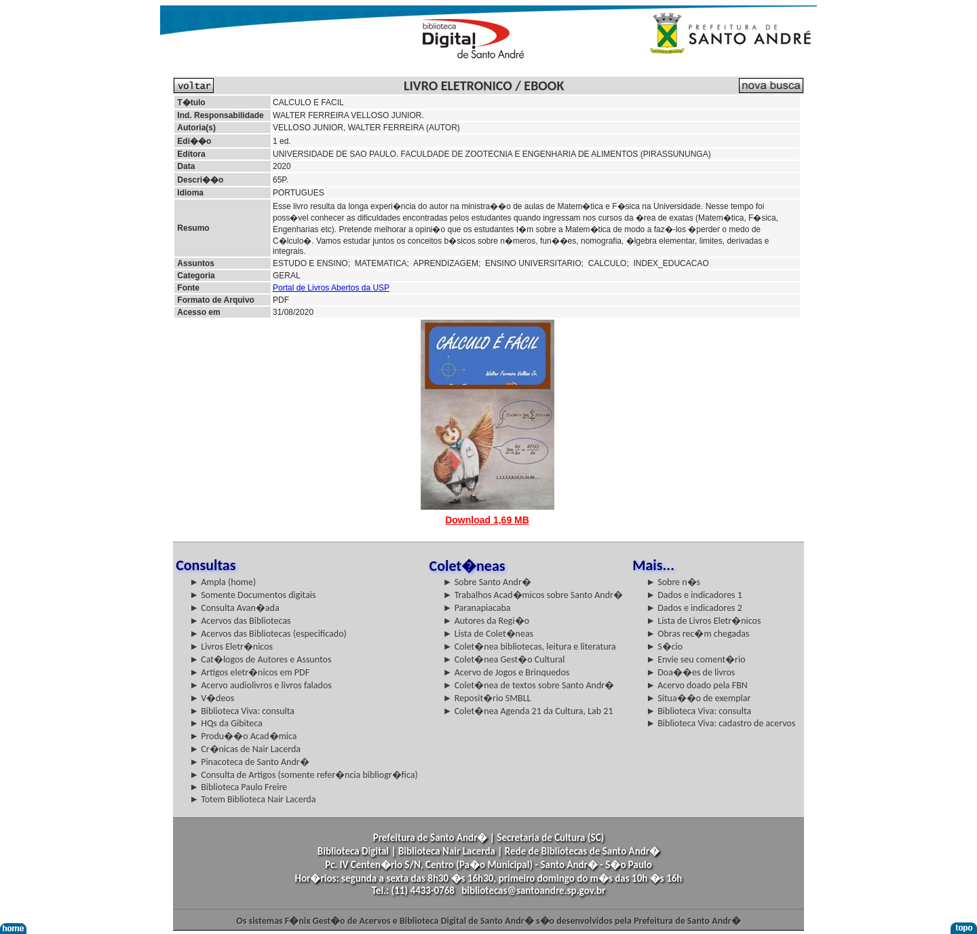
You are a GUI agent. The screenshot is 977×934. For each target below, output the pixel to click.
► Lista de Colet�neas (488, 633)
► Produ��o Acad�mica (242, 736)
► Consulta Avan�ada (234, 608)
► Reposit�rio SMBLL (487, 698)
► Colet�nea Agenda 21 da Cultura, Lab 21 (528, 711)
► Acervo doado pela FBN (697, 685)
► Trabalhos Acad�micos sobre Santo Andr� (533, 595)
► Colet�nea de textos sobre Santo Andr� (529, 685)
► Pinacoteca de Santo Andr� (249, 762)
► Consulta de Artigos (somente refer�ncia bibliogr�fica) (303, 775)
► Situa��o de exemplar (698, 698)
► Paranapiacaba (477, 608)
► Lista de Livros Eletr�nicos (703, 621)
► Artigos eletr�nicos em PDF (249, 672)
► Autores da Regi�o (486, 621)
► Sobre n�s (673, 582)
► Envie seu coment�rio (695, 659)
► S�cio (664, 646)
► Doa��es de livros (690, 672)
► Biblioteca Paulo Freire (238, 787)
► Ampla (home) (222, 582)
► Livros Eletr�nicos (231, 646)
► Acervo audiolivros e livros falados (260, 685)
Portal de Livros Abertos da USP (331, 288)
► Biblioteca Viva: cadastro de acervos (720, 723)
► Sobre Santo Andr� (487, 582)
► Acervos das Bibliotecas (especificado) (268, 633)
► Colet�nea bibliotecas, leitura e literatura (529, 646)
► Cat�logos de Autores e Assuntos (260, 659)
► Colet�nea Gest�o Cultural (504, 659)
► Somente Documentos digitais (252, 595)
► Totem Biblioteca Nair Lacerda (252, 799)
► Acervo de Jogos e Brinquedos (506, 672)
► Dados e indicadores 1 (694, 595)
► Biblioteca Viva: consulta (241, 711)
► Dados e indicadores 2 (694, 608)
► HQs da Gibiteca (226, 723)
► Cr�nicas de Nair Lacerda (245, 749)
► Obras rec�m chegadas (697, 633)
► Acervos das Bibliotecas (239, 621)
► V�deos (211, 698)
